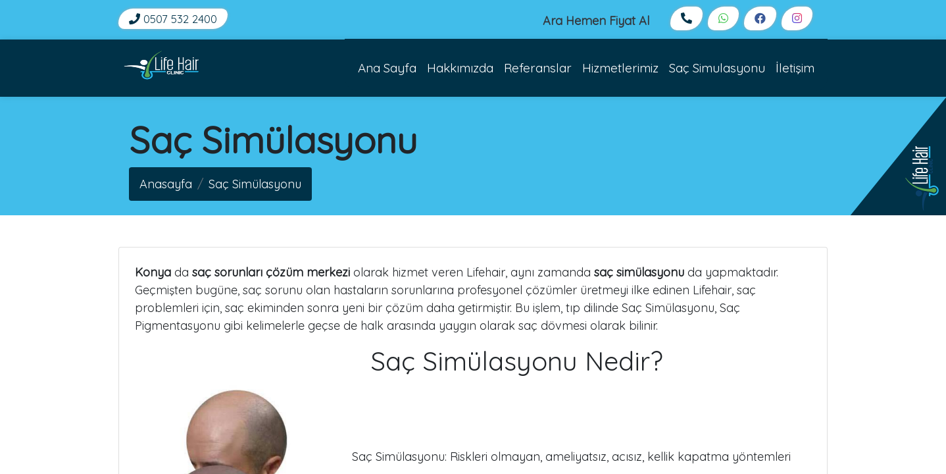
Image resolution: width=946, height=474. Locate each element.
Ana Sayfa (387, 68)
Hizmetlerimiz (620, 68)
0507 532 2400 (173, 19)
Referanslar (538, 68)
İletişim (795, 68)
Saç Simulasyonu (717, 68)
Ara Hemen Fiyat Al (596, 20)
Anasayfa (165, 184)
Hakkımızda (460, 68)
